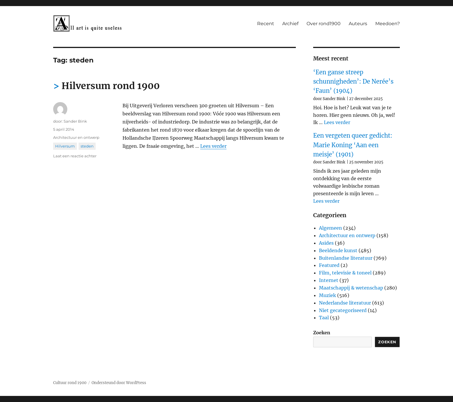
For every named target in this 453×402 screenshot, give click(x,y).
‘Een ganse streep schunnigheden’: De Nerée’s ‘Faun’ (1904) (353, 82)
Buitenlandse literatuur (345, 258)
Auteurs (358, 23)
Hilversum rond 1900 (111, 86)
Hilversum (65, 146)
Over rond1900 (324, 23)
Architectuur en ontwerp (76, 137)
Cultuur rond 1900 (69, 382)
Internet (328, 280)
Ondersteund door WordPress (119, 382)
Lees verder (213, 146)
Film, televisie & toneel (345, 273)
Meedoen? (387, 23)
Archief (290, 23)
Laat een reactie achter (74, 156)
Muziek (327, 295)
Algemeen (330, 228)
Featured (329, 265)
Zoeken (321, 332)
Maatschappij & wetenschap (351, 288)
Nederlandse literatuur (345, 303)
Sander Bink (75, 121)
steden (87, 146)
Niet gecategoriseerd (343, 310)
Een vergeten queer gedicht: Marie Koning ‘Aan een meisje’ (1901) (352, 145)
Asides (326, 243)
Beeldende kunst (338, 250)
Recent (265, 23)
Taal (324, 317)
